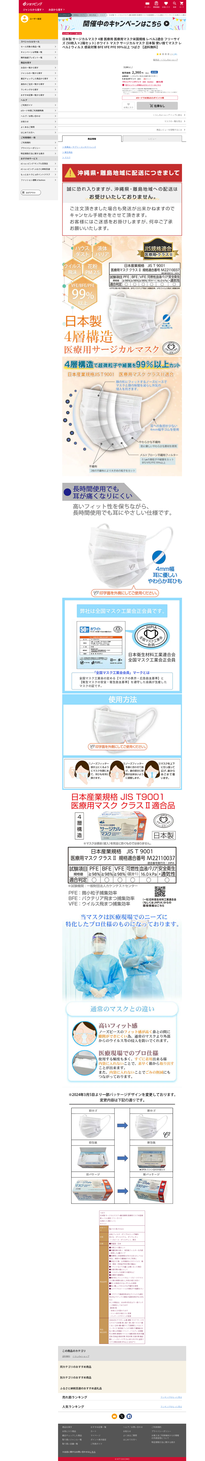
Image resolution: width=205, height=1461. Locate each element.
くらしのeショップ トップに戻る (167, 115)
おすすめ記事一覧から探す (32, 95)
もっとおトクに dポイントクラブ (35, 174)
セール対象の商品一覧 (30, 46)
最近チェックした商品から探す (34, 78)
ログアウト (31, 192)
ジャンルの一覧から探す (31, 73)
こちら (93, 1451)
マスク (102, 15)
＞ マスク (66, 157)
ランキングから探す (29, 89)
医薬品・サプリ (79, 15)
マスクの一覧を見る (173, 121)
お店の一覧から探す (29, 67)
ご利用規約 (26, 142)
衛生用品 (92, 15)
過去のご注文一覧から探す (32, 84)
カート (93, 1431)
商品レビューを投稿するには (169, 130)
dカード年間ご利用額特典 (32, 110)
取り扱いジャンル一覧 (72, 1439)
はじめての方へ (28, 132)
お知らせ (25, 121)
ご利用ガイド (27, 105)
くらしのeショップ (80, 1356)
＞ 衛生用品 (67, 152)
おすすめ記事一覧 (98, 1427)
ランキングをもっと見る (171, 1397)
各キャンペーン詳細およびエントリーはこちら (143, 85)
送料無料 (66, 1356)
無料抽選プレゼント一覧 (31, 57)
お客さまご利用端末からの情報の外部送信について (165, 1436)
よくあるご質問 (28, 127)
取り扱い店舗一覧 (70, 1443)
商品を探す (67, 1427)
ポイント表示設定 (98, 1439)
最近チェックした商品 (72, 1435)
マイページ (95, 1435)
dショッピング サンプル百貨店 (34, 163)
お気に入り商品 (69, 1431)
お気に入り (128, 107)
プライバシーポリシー (30, 148)
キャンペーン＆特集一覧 (31, 52)
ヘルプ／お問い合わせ (30, 116)
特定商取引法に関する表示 (32, 153)
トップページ (64, 15)
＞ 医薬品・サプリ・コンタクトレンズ (79, 147)
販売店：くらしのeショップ (165, 59)
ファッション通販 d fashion (33, 180)
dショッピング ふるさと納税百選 (35, 169)
